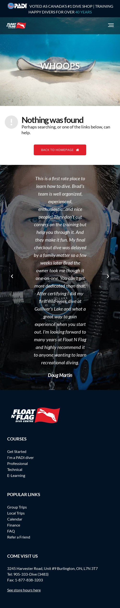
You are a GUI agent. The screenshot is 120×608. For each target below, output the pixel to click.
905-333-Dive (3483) (31, 574)
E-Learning (16, 475)
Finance (13, 525)
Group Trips (17, 507)
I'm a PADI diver (20, 457)
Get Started (16, 451)
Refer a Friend (18, 537)
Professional (17, 463)
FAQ (11, 531)
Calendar (14, 519)
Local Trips (16, 513)
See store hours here (24, 590)
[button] (12, 276)
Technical (14, 469)
